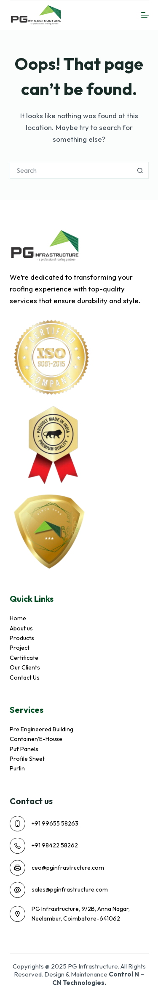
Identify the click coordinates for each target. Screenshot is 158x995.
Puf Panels (24, 749)
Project (19, 647)
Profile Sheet (27, 758)
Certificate (24, 658)
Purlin (17, 768)
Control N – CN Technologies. (98, 978)
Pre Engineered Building (41, 729)
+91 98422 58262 (55, 845)
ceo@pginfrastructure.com (68, 867)
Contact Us (25, 677)
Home (18, 618)
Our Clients (25, 667)
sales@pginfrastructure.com (70, 889)
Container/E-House (36, 739)
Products (22, 638)
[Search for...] (71, 170)
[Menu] (145, 15)
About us (21, 628)
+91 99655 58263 (55, 823)
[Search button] (140, 170)
